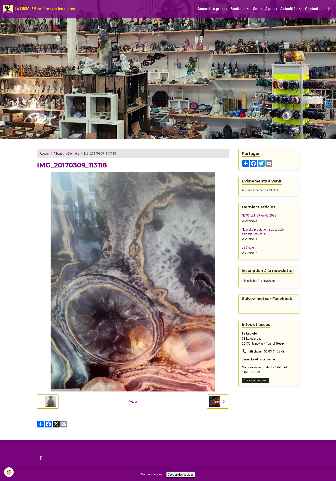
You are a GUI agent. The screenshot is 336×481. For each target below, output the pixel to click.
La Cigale (248, 247)
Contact (311, 8)
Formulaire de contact (255, 380)
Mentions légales (151, 475)
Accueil (204, 8)
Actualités (289, 8)
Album (58, 153)
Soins (257, 8)
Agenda (271, 8)
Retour (132, 401)
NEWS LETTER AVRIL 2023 (259, 215)
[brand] (39, 9)
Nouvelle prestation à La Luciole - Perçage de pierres (264, 231)
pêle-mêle (72, 153)
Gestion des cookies (181, 475)
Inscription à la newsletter (260, 280)
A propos (220, 8)
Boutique (238, 8)
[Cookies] (9, 472)
